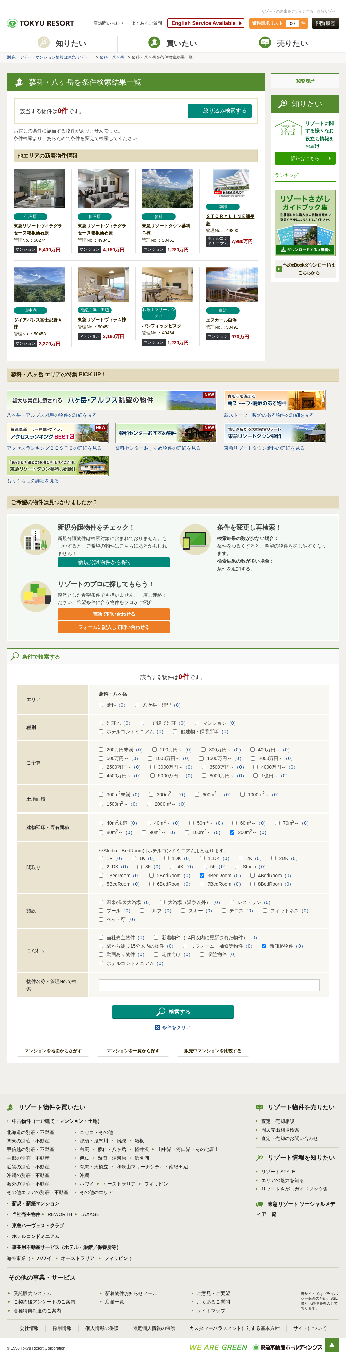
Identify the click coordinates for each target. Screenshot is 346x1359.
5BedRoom (120, 884)
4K (183, 866)
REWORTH (59, 1214)
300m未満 (120, 794)
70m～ (293, 823)
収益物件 (219, 954)
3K (150, 866)
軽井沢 (142, 1149)
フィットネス (287, 910)
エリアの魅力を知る (282, 1180)
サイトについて (310, 1328)
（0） (122, 705)
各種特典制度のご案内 (37, 1310)
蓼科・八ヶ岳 (112, 57)
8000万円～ (224, 775)
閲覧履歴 (325, 23)
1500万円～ (221, 758)
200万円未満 (122, 750)
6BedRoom (171, 884)
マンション (217, 723)
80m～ (117, 832)
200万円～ (173, 750)
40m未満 (119, 823)
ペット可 (118, 919)
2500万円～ (121, 767)
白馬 (84, 1149)
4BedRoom (272, 875)
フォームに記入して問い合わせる (114, 627)
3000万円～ (172, 767)
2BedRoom (171, 875)
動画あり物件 (123, 954)
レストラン (251, 902)
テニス (239, 910)
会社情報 (29, 1328)
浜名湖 (142, 1158)
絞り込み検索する (225, 111)
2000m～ (167, 804)
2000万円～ (273, 758)
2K (252, 858)
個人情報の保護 (102, 1328)
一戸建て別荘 (164, 723)
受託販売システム (33, 1293)
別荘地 (116, 723)
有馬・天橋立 (94, 1166)
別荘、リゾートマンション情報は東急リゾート (49, 57)
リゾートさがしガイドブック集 (294, 1189)
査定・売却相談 (277, 1121)
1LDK (216, 858)
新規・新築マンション (35, 1203)
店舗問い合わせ (108, 23)
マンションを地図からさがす (53, 1050)
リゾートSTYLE (278, 1171)
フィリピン (156, 1184)
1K (144, 858)
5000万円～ (172, 775)
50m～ (207, 823)
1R (112, 858)
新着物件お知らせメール (131, 1293)
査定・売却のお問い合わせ (289, 1138)
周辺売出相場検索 (280, 1130)
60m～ (250, 823)
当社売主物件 (123, 937)
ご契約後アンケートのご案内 (44, 1301)
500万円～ (120, 758)
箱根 (139, 1141)
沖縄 (84, 1175)
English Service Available (203, 23)
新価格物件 (284, 946)
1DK (178, 858)
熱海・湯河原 (112, 1158)
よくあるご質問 (146, 23)
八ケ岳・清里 (159, 705)
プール (116, 910)
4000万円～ (275, 767)
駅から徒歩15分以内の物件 (137, 946)
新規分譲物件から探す (105, 562)
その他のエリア (96, 1192)
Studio (252, 866)
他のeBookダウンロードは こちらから (308, 268)
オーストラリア (119, 1184)
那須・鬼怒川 (94, 1141)
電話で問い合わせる (114, 614)
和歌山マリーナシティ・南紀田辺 (152, 1166)
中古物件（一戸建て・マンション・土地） (57, 1121)
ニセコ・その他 (96, 1132)
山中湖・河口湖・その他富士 (188, 1149)
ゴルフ (157, 910)
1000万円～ (170, 758)
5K (215, 866)
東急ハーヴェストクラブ (38, 1225)
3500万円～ (224, 767)
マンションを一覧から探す (133, 1050)
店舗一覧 (114, 1301)
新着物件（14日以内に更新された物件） (207, 937)
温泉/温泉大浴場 (126, 902)
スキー (198, 910)
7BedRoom (222, 884)
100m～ (204, 832)
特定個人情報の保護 (154, 1328)
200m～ (249, 832)
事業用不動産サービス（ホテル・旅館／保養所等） (66, 1247)
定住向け (173, 954)
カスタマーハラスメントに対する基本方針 (234, 1328)
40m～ (165, 823)
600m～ (214, 794)
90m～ (160, 832)
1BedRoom (120, 875)
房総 (121, 1141)
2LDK (115, 866)
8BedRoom (272, 884)
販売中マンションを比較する (213, 1050)
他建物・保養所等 (202, 731)
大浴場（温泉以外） (191, 902)
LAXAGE (89, 1214)
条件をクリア (176, 1027)
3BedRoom (222, 875)
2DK (286, 858)
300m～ (168, 794)
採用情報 (62, 1328)
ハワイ (87, 1184)
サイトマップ (211, 1310)
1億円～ (271, 775)
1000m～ (261, 794)
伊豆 (84, 1158)
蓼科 (113, 705)
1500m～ (119, 804)
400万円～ (271, 750)
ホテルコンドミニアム (132, 731)
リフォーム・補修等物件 (219, 946)
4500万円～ (121, 775)
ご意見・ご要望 (213, 1293)
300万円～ (222, 750)
